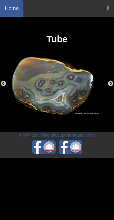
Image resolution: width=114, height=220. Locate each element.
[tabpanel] (57, 85)
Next (111, 84)
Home (12, 8)
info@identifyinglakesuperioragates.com (57, 135)
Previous (3, 84)
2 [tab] (62, 119)
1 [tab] (53, 119)
